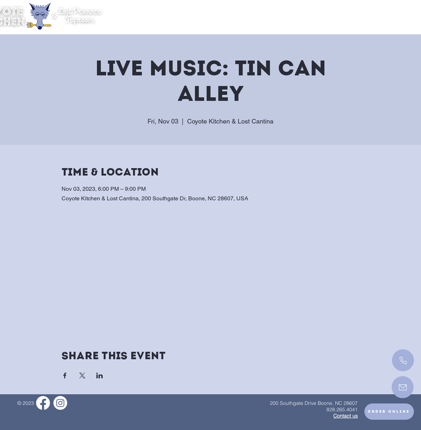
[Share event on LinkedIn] (99, 375)
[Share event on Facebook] (65, 375)
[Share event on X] (82, 375)
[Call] (403, 360)
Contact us (345, 416)
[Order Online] (389, 411)
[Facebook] (43, 403)
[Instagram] (60, 403)
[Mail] (403, 387)
